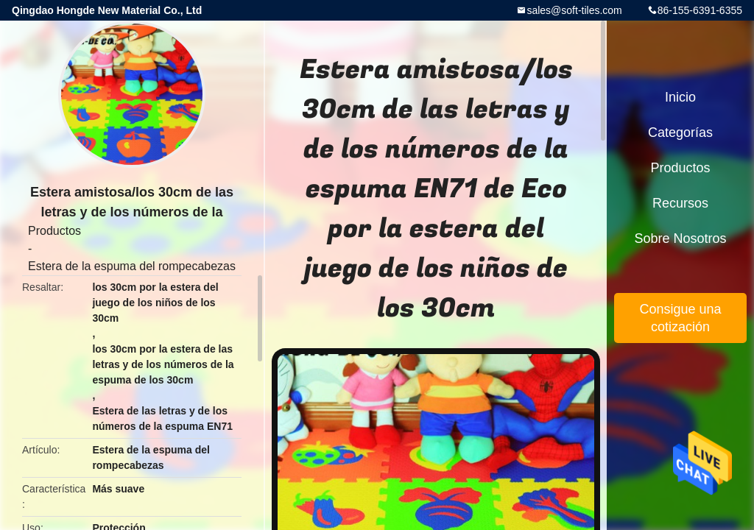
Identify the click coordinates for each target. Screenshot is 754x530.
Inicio (680, 97)
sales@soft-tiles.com (573, 10)
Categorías (680, 132)
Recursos (680, 203)
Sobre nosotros (680, 238)
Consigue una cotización (680, 318)
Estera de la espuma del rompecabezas (132, 266)
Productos (54, 231)
